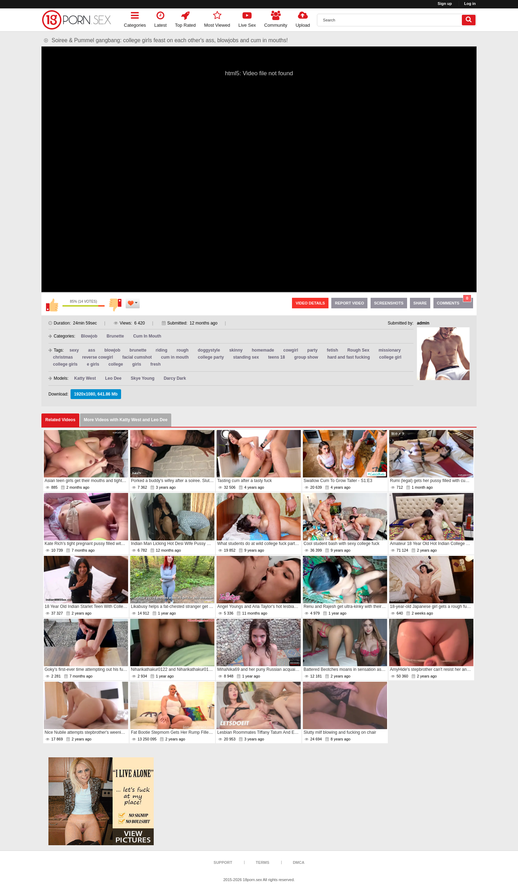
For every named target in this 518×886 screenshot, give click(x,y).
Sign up (445, 3)
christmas (63, 357)
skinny (236, 350)
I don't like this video (115, 305)
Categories (135, 18)
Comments (454, 301)
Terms (263, 862)
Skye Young (143, 378)
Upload (302, 18)
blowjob (112, 350)
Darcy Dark (175, 378)
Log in (470, 3)
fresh (155, 364)
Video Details (310, 303)
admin (423, 323)
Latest (160, 18)
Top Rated (185, 18)
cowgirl (290, 350)
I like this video (52, 305)
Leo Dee (113, 378)
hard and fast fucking (348, 357)
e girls (93, 364)
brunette (138, 350)
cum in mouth (175, 357)
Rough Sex (358, 350)
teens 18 (276, 357)
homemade (263, 350)
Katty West (85, 378)
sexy (74, 350)
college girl (390, 357)
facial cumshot (137, 357)
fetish (332, 350)
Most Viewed (217, 18)
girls (136, 364)
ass (91, 350)
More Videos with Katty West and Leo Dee (125, 419)
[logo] (76, 19)
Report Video (349, 303)
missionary (390, 350)
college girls (65, 364)
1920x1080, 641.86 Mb (96, 394)
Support (223, 862)
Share (420, 303)
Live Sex (247, 18)
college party (211, 357)
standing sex (246, 357)
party (312, 350)
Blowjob (89, 336)
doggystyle (209, 350)
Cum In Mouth (147, 336)
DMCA (298, 862)
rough (182, 350)
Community (275, 18)
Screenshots (389, 303)
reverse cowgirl (97, 357)
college (115, 364)
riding (161, 350)
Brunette (115, 336)
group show (306, 357)
